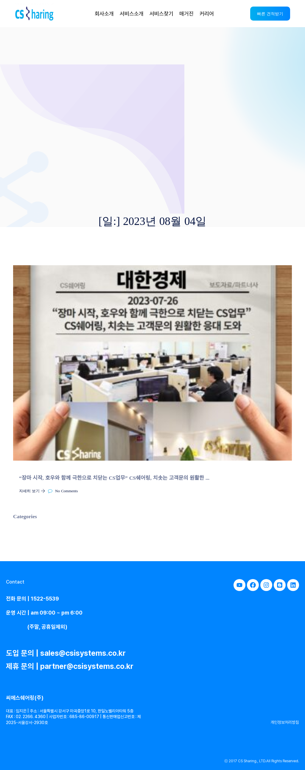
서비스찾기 (161, 13)
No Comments (63, 490)
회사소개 (104, 13)
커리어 (207, 13)
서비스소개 (132, 13)
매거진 (186, 13)
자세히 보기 (33, 490)
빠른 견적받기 (270, 13)
